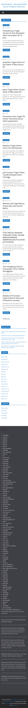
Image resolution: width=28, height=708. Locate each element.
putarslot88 (5, 557)
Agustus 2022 (4, 396)
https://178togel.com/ (8, 564)
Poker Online (4, 413)
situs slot (5, 493)
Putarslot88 (5, 592)
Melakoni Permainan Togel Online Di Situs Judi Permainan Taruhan (13, 298)
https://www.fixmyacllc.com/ (9, 482)
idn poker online (6, 504)
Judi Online (3, 410)
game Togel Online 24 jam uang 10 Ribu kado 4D (14, 90)
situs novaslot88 (7, 589)
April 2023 (3, 379)
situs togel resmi (7, 529)
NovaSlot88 (5, 606)
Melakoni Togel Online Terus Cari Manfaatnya (12, 146)
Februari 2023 (4, 384)
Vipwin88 (5, 439)
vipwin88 (5, 489)
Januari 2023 (4, 386)
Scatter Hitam (6, 457)
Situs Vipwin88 (6, 600)
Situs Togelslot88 (7, 452)
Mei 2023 (3, 376)
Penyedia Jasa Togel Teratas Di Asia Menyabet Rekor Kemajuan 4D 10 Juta (13, 34)
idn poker (5, 444)
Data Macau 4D (6, 467)
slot (3, 456)
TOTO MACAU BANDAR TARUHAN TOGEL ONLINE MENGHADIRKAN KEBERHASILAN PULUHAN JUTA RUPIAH (14, 237)
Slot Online (3, 415)
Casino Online (4, 408)
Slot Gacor (5, 437)
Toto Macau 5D (6, 512)
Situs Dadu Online (20, 630)
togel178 (5, 442)
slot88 (4, 521)
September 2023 (5, 367)
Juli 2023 (3, 371)
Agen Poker (5, 476)
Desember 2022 (5, 389)
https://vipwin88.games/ (8, 499)
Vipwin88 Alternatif (7, 587)
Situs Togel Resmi (7, 523)
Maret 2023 (4, 381)
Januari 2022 (4, 398)
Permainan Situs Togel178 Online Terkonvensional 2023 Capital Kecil (14, 118)
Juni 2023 (3, 374)
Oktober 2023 (4, 364)
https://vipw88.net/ (7, 448)
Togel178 (5, 495)
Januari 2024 (4, 359)
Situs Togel (5, 579)
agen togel (5, 583)
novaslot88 (5, 525)
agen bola (5, 602)
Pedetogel (5, 581)
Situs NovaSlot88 (7, 607)
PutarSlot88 (5, 459)
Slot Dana (5, 486)
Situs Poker (5, 540)
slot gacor (5, 562)
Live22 (4, 555)
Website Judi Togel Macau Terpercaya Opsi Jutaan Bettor (13, 205)
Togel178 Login (6, 497)
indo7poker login (7, 480)
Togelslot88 (5, 435)
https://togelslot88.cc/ (8, 487)
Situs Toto (5, 538)
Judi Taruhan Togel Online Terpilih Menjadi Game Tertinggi (14, 174)
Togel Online (6, 25)
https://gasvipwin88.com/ (9, 519)
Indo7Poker (5, 463)
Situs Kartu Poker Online (8, 510)
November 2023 (5, 362)
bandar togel (6, 544)
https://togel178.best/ (8, 566)
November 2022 (5, 391)
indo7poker (5, 502)
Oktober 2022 (4, 394)
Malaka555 (5, 450)
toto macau (5, 542)
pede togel (5, 469)
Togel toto (5, 577)
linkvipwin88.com (7, 517)
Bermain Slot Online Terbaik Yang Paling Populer (13, 335)
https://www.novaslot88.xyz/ (9, 546)
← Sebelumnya (5, 319)
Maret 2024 (4, 357)
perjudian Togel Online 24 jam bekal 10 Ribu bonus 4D (13, 64)
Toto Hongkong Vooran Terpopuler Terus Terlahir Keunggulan (13, 268)
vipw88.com (5, 501)
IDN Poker (5, 478)
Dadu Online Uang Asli (6, 621)
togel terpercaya (7, 534)
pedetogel (5, 471)
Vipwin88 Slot (6, 491)
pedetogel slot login (7, 532)
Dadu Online (6, 465)
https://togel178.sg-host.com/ (10, 568)
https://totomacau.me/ (8, 527)
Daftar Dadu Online (7, 472)
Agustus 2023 (4, 369)
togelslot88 (5, 559)
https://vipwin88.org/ (8, 484)
